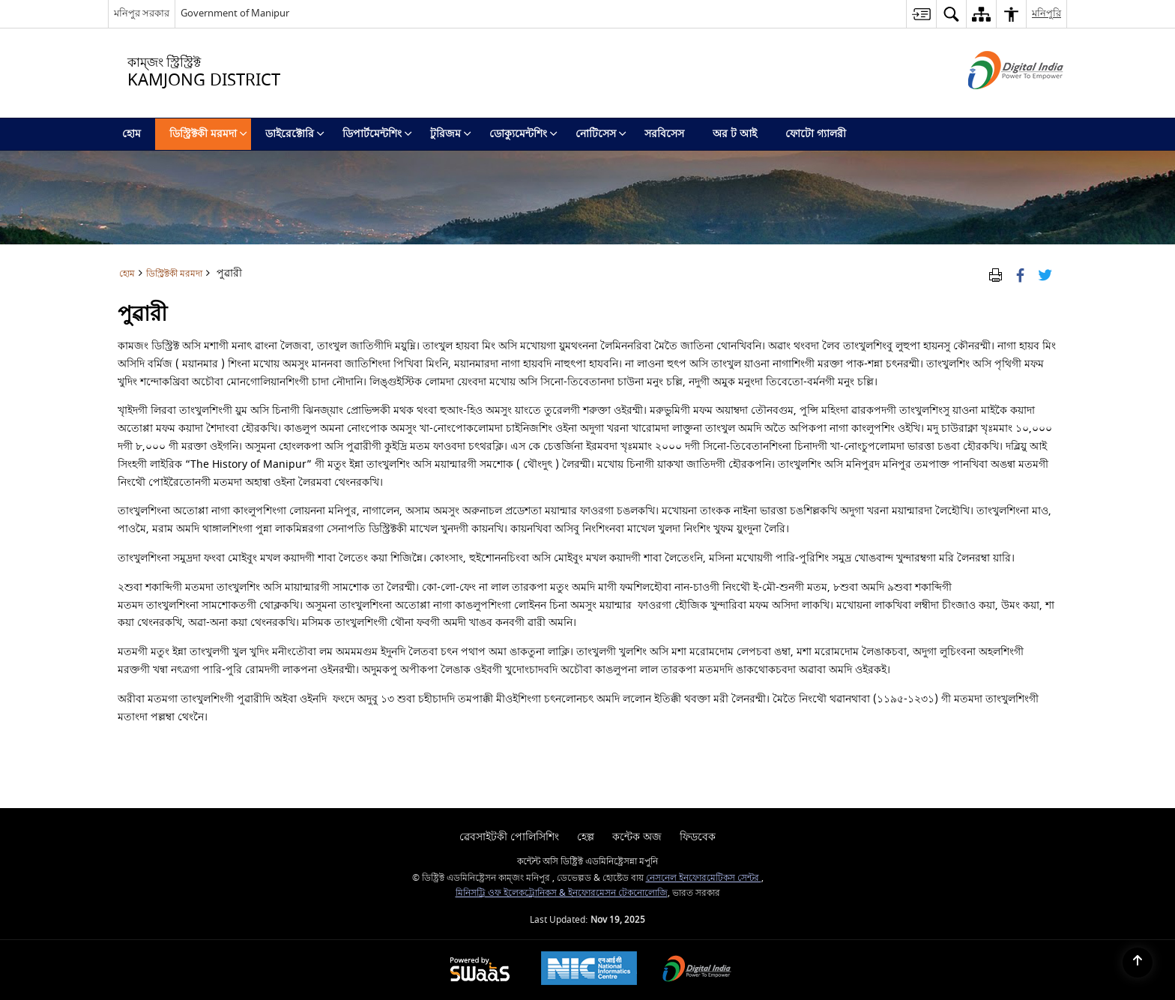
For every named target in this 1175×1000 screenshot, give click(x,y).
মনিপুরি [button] (1046, 13)
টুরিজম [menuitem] (450, 134)
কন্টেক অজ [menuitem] (637, 837)
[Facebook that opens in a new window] (1020, 274)
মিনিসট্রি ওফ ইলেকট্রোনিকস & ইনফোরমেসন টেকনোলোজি (562, 893)
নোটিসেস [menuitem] (601, 134)
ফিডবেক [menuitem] (698, 837)
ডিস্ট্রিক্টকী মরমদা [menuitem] (208, 134)
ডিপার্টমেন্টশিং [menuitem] (377, 134)
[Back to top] (1138, 963)
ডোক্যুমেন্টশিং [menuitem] (523, 134)
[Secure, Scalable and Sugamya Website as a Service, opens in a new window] (480, 970)
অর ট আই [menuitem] (735, 134)
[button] (951, 14)
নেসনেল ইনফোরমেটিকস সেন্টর (703, 878)
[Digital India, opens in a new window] (697, 970)
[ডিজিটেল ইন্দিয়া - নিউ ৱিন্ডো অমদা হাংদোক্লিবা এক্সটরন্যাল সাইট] (997, 102)
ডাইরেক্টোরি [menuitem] (294, 134)
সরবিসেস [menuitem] (664, 134)
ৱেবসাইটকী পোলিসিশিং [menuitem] (509, 837)
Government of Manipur (235, 13)
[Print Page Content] (995, 274)
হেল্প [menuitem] (585, 837)
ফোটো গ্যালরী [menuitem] (815, 134)
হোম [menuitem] (131, 134)
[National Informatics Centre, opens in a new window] (589, 970)
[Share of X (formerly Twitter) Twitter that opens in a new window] (1045, 274)
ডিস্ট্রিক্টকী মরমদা (174, 274)
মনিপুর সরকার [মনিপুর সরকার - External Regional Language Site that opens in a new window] (141, 13)
